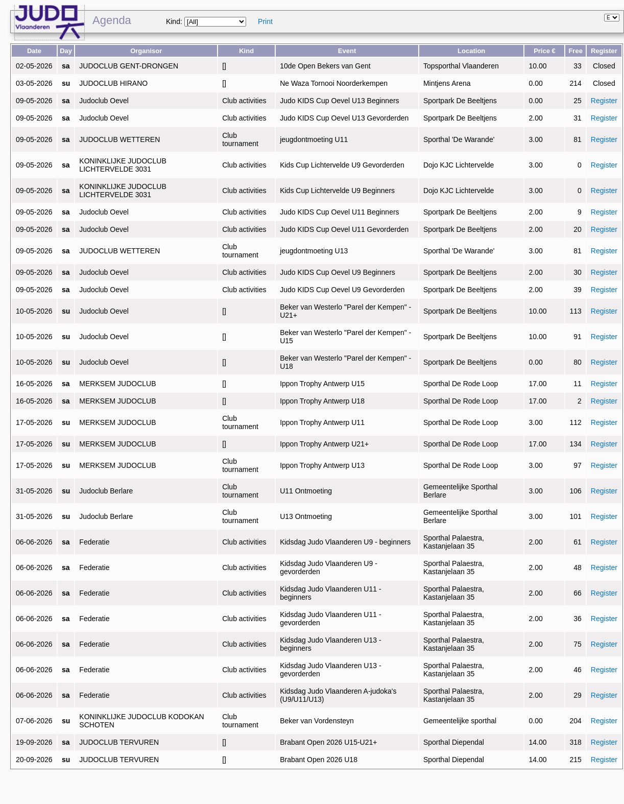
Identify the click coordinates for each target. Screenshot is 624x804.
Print (265, 21)
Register (604, 101)
